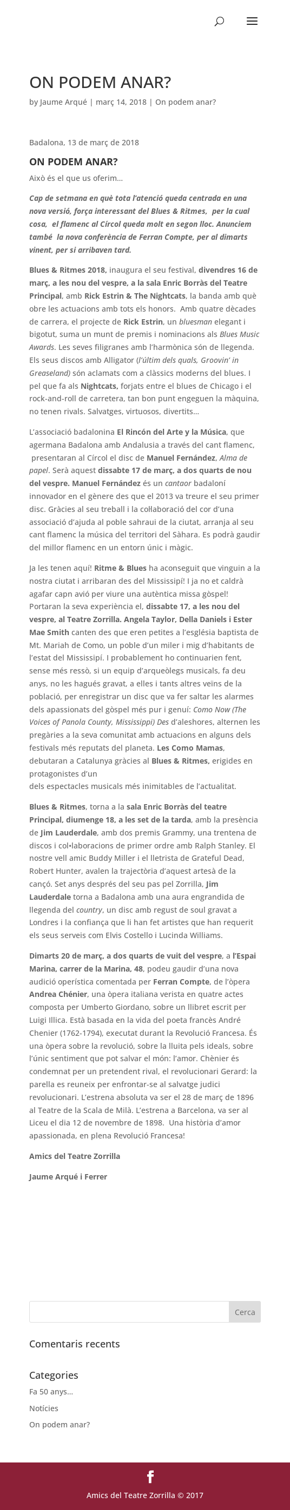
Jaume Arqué (63, 102)
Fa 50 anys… (51, 1391)
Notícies (43, 1408)
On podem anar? (185, 102)
